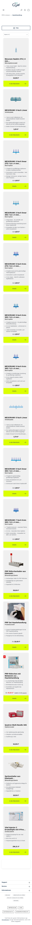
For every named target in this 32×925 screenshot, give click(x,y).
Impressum (12, 907)
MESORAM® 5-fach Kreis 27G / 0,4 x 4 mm (16, 266)
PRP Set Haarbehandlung (16, 624)
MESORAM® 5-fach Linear (16, 419)
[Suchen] (21, 10)
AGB (20, 907)
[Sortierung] (16, 34)
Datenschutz (8, 911)
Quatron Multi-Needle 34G (16, 726)
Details (19, 186)
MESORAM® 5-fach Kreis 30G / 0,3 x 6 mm (16, 368)
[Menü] (3, 10)
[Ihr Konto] (25, 10)
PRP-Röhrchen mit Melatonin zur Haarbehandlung (13, 676)
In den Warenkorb (17, 83)
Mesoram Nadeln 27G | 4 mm (16, 61)
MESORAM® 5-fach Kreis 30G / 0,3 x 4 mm (16, 317)
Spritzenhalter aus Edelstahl (16, 778)
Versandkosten (5, 919)
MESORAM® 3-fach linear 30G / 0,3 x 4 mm (16, 215)
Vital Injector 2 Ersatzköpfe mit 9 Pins (16, 829)
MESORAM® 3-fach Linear (16, 111)
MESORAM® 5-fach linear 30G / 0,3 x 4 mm (16, 471)
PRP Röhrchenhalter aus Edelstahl (16, 573)
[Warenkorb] (28, 10)
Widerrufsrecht (22, 911)
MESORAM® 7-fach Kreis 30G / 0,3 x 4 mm (16, 522)
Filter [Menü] (16, 28)
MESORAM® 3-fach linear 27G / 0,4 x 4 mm (16, 163)
